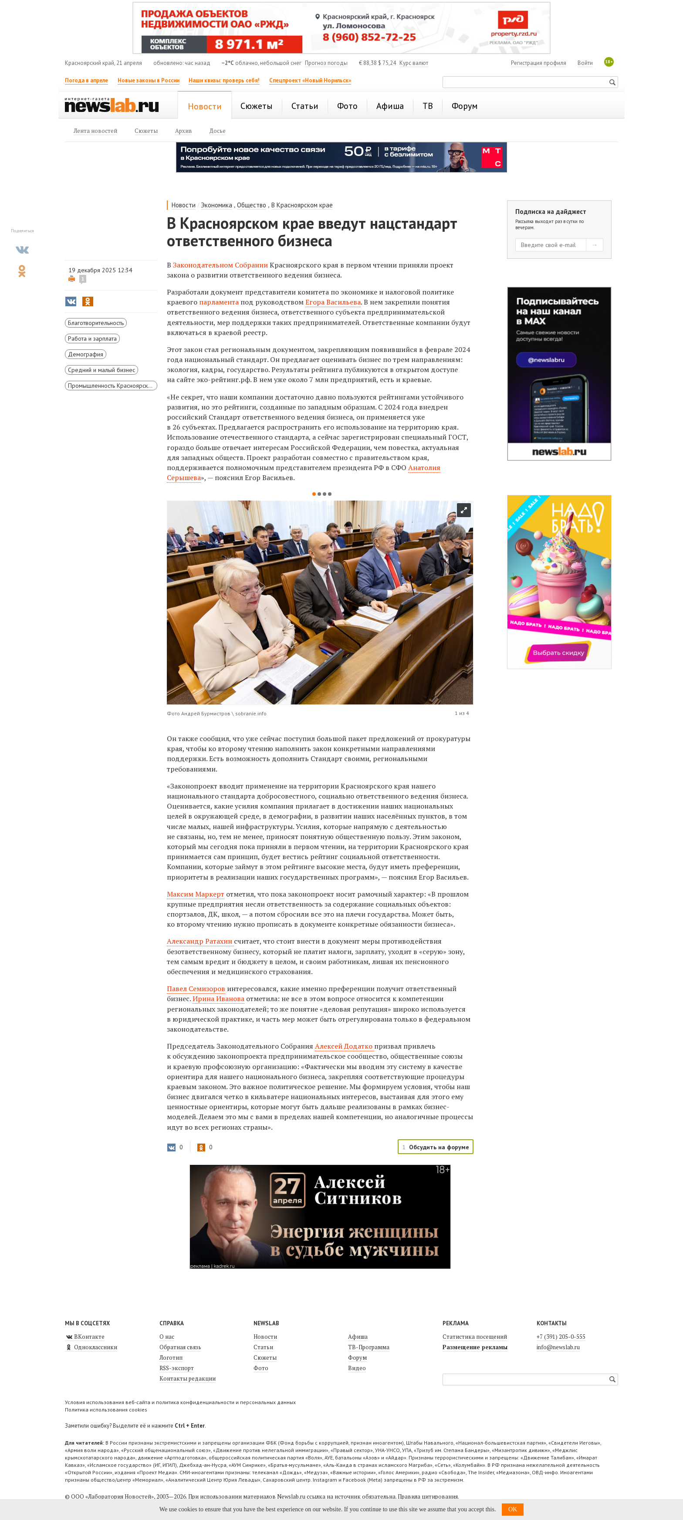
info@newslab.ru (558, 1347)
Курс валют (413, 63)
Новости (184, 205)
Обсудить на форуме (439, 1147)
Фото (261, 1368)
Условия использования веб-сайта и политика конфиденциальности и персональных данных (180, 1402)
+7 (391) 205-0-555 (561, 1337)
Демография (85, 354)
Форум (357, 1357)
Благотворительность (96, 323)
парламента (219, 302)
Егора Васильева (333, 302)
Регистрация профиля (538, 63)
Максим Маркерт (195, 894)
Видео (357, 1368)
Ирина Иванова (218, 998)
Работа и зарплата (92, 338)
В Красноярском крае (302, 205)
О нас (166, 1337)
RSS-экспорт (176, 1368)
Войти (585, 63)
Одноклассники (91, 1347)
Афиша (358, 1337)
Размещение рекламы (475, 1347)
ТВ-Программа (368, 1347)
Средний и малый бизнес (101, 370)
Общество (251, 205)
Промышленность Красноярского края (112, 385)
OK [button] (512, 1509)
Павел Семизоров (196, 988)
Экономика (216, 205)
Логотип (171, 1357)
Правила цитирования (428, 1496)
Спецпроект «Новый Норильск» (310, 80)
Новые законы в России (148, 80)
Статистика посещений (475, 1337)
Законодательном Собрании (220, 265)
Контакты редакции (187, 1378)
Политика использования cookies (106, 1409)
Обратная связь (180, 1347)
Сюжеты (265, 1357)
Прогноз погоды (326, 63)
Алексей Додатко (344, 1046)
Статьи (263, 1347)
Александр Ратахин (200, 941)
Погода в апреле (86, 80)
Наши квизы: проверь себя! (224, 80)
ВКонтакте (85, 1337)
